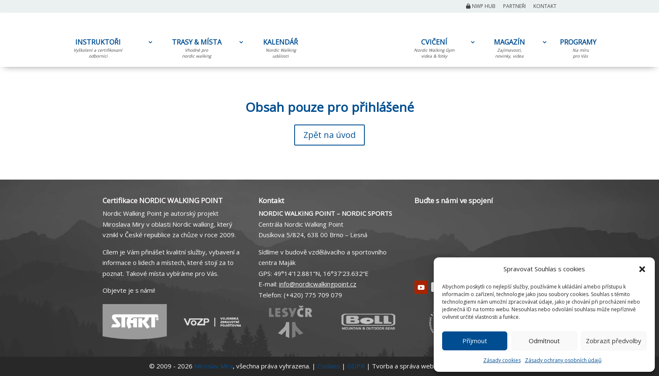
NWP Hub (481, 7)
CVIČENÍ (434, 50)
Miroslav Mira (213, 366)
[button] (642, 269)
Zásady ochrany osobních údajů (563, 360)
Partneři (514, 7)
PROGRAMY (580, 50)
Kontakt (544, 7)
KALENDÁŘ (280, 50)
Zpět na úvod (329, 134)
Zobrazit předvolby (613, 340)
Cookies (328, 366)
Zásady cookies (502, 360)
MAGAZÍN (509, 50)
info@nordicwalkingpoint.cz (317, 284)
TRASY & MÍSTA (196, 50)
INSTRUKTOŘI (98, 50)
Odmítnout (544, 340)
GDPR (356, 366)
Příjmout (474, 340)
